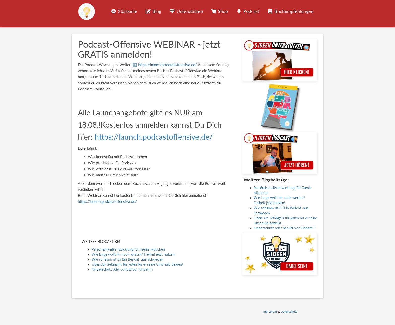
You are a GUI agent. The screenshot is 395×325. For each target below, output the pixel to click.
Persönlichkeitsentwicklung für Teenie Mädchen (128, 249)
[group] (156, 77)
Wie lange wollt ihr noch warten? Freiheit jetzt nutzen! (133, 254)
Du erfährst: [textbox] (87, 148)
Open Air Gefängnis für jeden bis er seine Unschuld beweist (137, 264)
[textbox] (156, 166)
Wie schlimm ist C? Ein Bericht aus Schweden (127, 259)
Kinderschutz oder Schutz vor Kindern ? (122, 269)
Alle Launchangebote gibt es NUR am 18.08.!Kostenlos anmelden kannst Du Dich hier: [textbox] (150, 124)
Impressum (269, 311)
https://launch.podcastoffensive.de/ (167, 64)
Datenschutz (289, 311)
